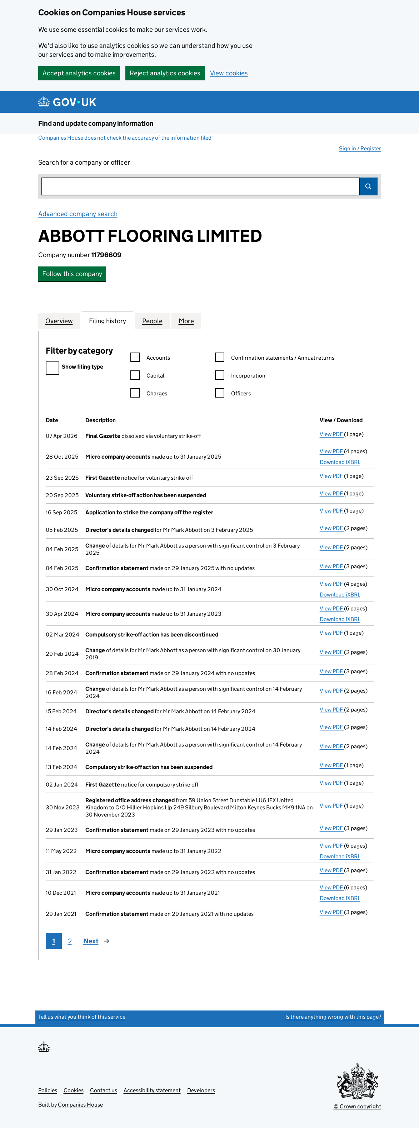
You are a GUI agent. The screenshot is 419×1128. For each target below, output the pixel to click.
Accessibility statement (152, 1090)
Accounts (150, 358)
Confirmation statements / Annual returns (274, 358)
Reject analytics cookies (165, 73)
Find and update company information (96, 123)
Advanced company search (78, 214)
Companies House (80, 1104)
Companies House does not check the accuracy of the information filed (124, 137)
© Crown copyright (357, 1106)
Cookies (74, 1090)
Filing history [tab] (107, 320)
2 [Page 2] (70, 941)
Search (369, 186)
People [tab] (152, 320)
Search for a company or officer (84, 162)
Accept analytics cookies (79, 73)
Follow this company (72, 274)
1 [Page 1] (54, 941)
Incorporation (240, 376)
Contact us (103, 1090)
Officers (233, 394)
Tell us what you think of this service (81, 1016)
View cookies (229, 73)
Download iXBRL (340, 462)
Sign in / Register (360, 148)
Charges (148, 394)
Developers (201, 1090)
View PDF (332, 434)
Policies (47, 1090)
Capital (147, 376)
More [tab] (186, 320)
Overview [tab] (59, 320)
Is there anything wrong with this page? (333, 1016)
